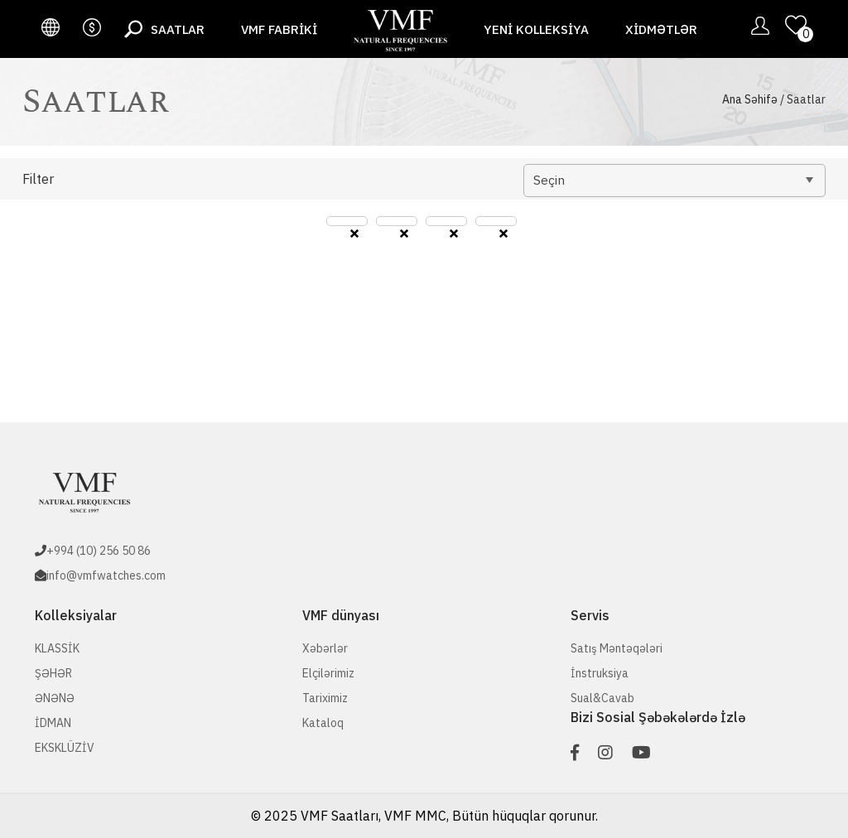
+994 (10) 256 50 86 (98, 550)
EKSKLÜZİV (64, 747)
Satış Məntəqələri (616, 648)
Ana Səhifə (750, 99)
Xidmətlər (661, 29)
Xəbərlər (325, 648)
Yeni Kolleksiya (536, 29)
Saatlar (178, 29)
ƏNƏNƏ (55, 698)
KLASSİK (57, 648)
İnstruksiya (600, 673)
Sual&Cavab (602, 698)
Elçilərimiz (328, 673)
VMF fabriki (279, 29)
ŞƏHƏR (53, 673)
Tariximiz (325, 698)
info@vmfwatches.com (106, 575)
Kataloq (323, 722)
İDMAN (53, 722)
